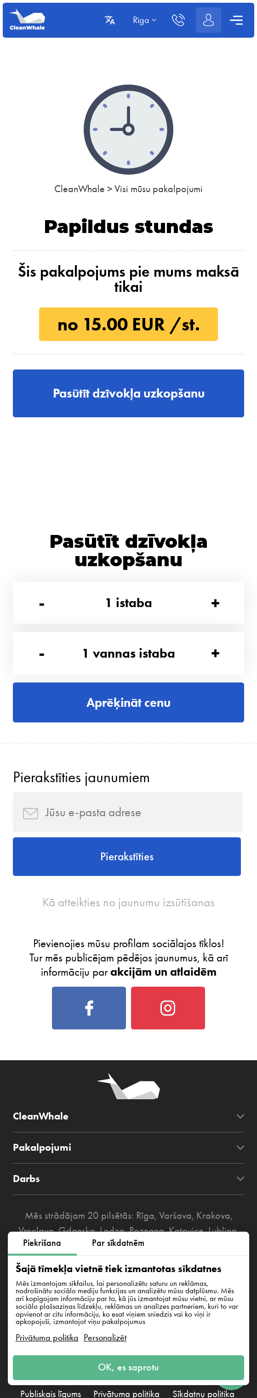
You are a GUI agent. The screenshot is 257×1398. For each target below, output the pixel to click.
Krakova (213, 1224)
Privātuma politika (47, 1337)
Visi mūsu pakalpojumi (158, 188)
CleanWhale (79, 188)
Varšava (175, 1224)
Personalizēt (105, 1337)
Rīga (145, 1224)
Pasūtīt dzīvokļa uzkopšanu (128, 393)
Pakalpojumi (42, 1157)
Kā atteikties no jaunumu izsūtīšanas (129, 908)
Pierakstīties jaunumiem (81, 781)
